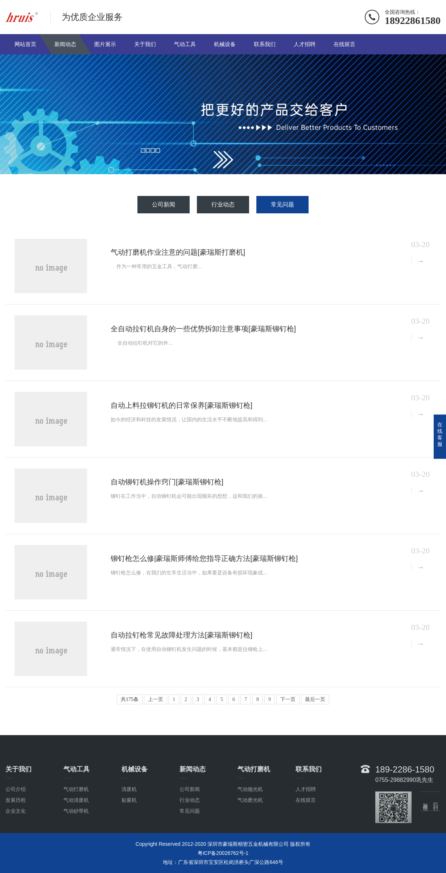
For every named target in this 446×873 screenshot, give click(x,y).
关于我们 (145, 44)
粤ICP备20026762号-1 (223, 853)
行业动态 (223, 204)
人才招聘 (304, 44)
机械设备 (225, 44)
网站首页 (25, 44)
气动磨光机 (250, 824)
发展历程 (15, 824)
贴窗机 (129, 824)
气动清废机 (76, 824)
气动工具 (185, 44)
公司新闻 (163, 204)
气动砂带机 (76, 835)
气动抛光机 (250, 813)
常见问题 (282, 204)
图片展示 (105, 44)
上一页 (155, 699)
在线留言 (344, 44)
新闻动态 (65, 44)
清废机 (129, 813)
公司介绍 (15, 813)
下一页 (288, 699)
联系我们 (265, 44)
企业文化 (15, 835)
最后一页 (315, 699)
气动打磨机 (76, 813)
